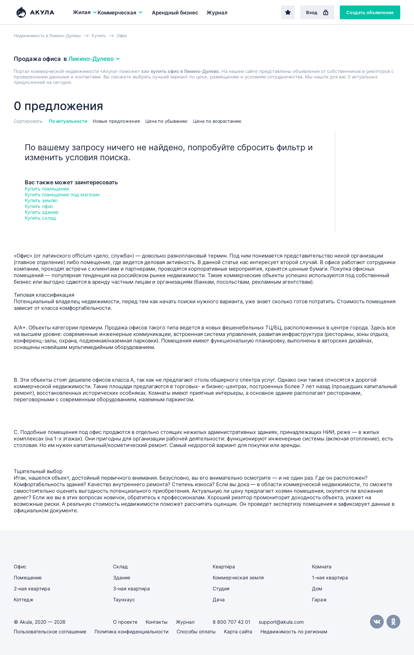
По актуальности (68, 121)
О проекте (125, 622)
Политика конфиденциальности (131, 631)
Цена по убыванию (166, 121)
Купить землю (41, 200)
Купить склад (40, 218)
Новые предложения (116, 121)
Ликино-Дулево (94, 58)
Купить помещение (47, 189)
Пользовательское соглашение (50, 631)
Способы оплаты (196, 631)
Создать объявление (370, 12)
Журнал (216, 12)
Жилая (85, 12)
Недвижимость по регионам (293, 631)
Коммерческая (120, 12)
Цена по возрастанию (217, 121)
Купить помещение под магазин (62, 194)
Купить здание (41, 212)
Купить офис (39, 206)
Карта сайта (238, 631)
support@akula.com (281, 622)
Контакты (157, 622)
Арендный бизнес (175, 12)
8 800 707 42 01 (231, 622)
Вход (317, 12)
